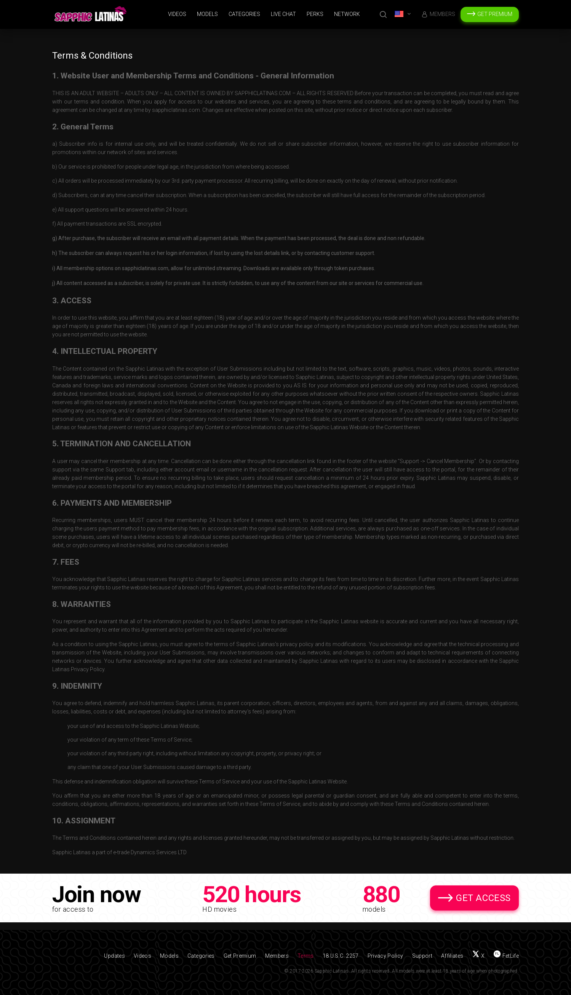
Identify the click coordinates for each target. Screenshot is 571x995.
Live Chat (283, 14)
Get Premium (494, 14)
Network (347, 14)
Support (422, 956)
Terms (305, 956)
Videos (177, 14)
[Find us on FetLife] (506, 956)
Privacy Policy (385, 956)
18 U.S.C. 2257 (341, 956)
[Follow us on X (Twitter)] (478, 956)
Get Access (483, 898)
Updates (114, 956)
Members (442, 14)
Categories (244, 14)
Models (207, 14)
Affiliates (452, 956)
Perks (315, 14)
